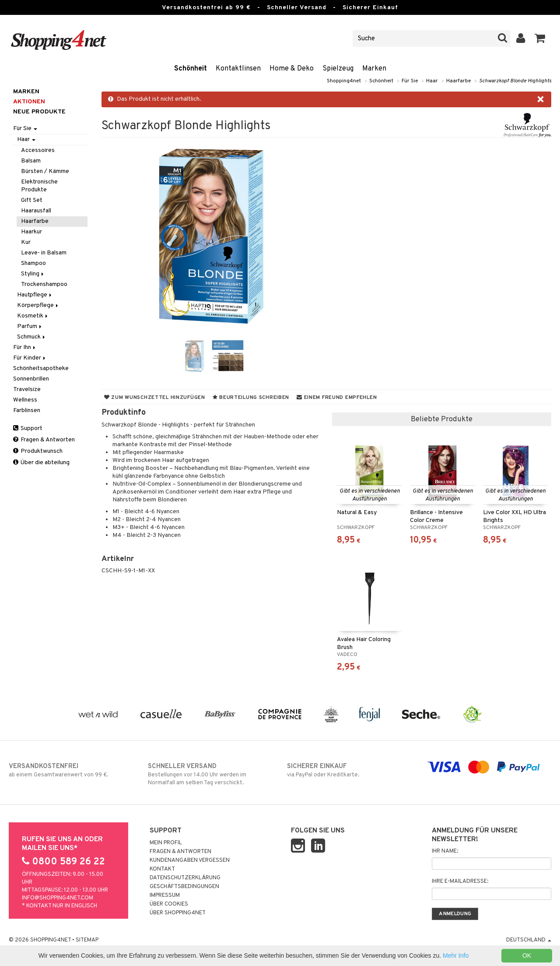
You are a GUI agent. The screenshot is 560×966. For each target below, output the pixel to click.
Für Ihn (25, 347)
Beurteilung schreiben (251, 397)
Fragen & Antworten (44, 440)
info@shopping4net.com (57, 898)
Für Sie (410, 81)
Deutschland (528, 940)
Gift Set (31, 200)
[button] (540, 38)
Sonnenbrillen (31, 379)
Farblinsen (26, 410)
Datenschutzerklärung (185, 877)
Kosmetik (33, 316)
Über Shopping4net (178, 913)
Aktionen (29, 102)
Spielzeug (338, 68)
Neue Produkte (39, 112)
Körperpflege (38, 305)
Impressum (165, 895)
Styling (33, 274)
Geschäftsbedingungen (184, 886)
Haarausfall (36, 211)
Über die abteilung (41, 462)
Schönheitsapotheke (41, 368)
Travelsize (27, 389)
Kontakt (162, 869)
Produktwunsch (38, 451)
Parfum (30, 326)
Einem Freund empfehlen (337, 397)
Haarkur (31, 232)
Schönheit (190, 68)
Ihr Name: (445, 851)
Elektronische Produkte (39, 186)
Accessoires (38, 150)
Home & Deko (292, 68)
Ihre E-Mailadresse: (460, 881)
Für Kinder (30, 358)
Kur (26, 242)
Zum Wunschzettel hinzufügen (154, 397)
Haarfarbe (458, 81)
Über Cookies (169, 904)
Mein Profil (166, 842)
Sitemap (87, 940)
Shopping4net (344, 81)
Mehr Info (456, 955)
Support (27, 428)
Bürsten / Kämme (45, 171)
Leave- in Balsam (43, 253)
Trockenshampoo (44, 284)
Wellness (25, 400)
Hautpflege (35, 295)
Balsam (31, 161)
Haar (432, 81)
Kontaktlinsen (238, 68)
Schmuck (31, 337)
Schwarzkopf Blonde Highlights (515, 81)
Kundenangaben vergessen (190, 860)
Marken (374, 68)
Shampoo (33, 263)
